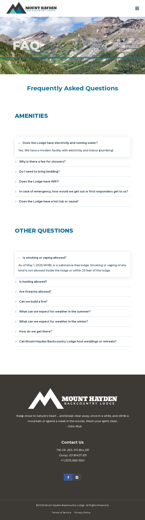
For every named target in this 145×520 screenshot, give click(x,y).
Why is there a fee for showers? (42, 161)
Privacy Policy (83, 512)
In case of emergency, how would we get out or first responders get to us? (73, 191)
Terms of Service (61, 512)
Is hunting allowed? (33, 281)
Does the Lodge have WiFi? (39, 181)
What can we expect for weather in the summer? (55, 311)
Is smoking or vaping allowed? (44, 257)
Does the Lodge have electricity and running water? (60, 143)
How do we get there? (35, 331)
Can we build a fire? (33, 301)
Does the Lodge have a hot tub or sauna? (49, 201)
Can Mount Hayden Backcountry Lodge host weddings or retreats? (67, 341)
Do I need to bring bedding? (39, 171)
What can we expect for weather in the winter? (53, 321)
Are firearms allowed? (35, 291)
